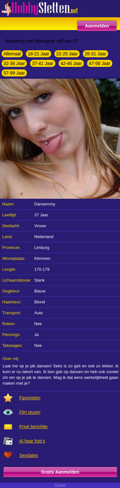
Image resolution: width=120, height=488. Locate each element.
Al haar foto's (32, 441)
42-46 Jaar (71, 63)
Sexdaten (28, 455)
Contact (59, 485)
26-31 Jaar (95, 53)
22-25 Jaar (67, 53)
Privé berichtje (33, 426)
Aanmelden (97, 25)
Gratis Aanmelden (60, 472)
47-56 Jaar (99, 63)
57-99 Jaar (14, 73)
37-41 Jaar (42, 63)
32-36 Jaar (14, 63)
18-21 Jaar (38, 53)
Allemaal (12, 53)
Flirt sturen (29, 412)
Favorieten (29, 397)
